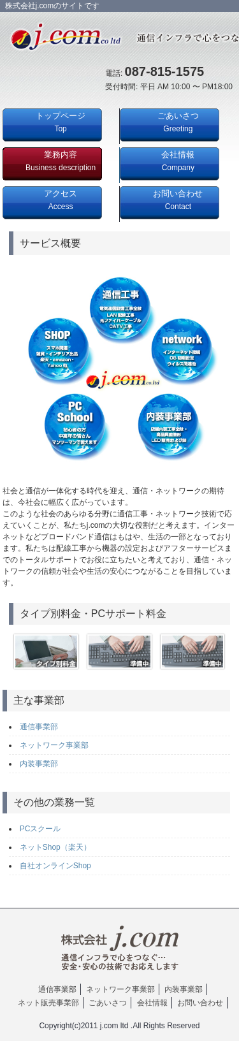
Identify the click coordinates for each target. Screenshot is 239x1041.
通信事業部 (39, 726)
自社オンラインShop (55, 865)
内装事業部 (39, 763)
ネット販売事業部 (48, 1002)
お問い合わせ (178, 200)
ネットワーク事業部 (54, 745)
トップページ (60, 122)
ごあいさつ (178, 122)
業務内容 (60, 161)
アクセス (60, 200)
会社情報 (177, 161)
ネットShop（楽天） (55, 847)
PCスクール (40, 828)
